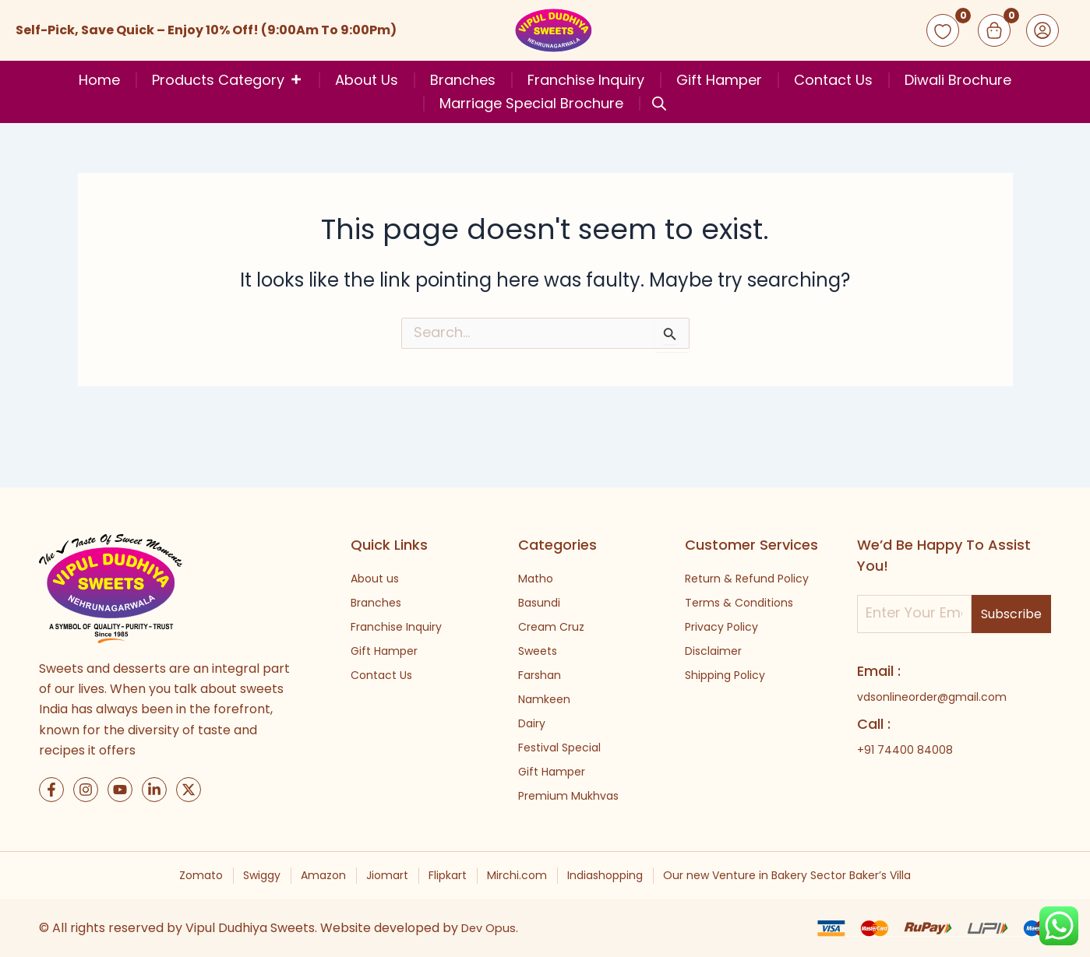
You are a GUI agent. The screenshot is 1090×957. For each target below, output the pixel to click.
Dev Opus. (492, 928)
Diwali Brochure (958, 80)
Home (99, 80)
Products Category (227, 80)
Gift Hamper (719, 80)
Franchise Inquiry (585, 80)
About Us (366, 80)
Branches (463, 80)
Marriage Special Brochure (531, 103)
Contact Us (833, 80)
